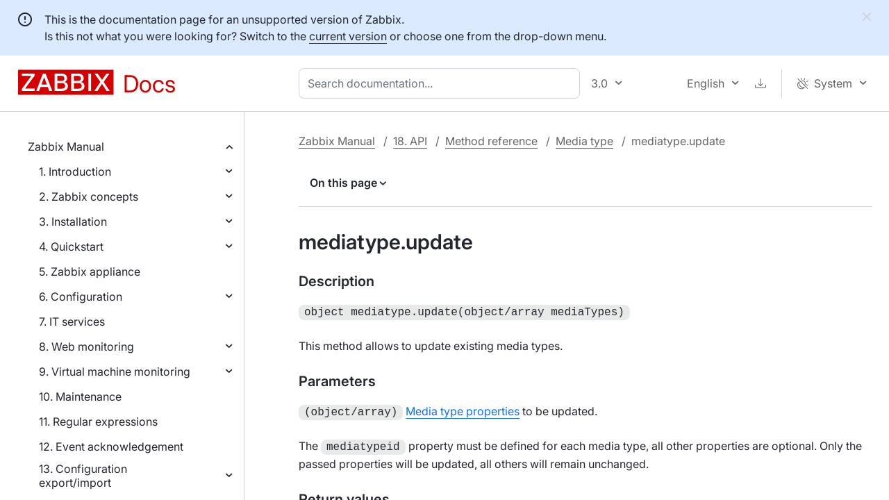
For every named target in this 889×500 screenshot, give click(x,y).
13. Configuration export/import (83, 476)
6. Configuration (80, 296)
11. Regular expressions (98, 421)
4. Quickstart (71, 246)
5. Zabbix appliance (89, 271)
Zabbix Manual (66, 146)
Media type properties (463, 410)
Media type (584, 141)
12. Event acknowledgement (111, 446)
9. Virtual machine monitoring (114, 371)
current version (348, 36)
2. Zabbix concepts (88, 196)
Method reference (491, 141)
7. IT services (72, 321)
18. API (410, 141)
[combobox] (442, 83)
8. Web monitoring (86, 346)
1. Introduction (75, 171)
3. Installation (73, 221)
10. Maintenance (80, 396)
